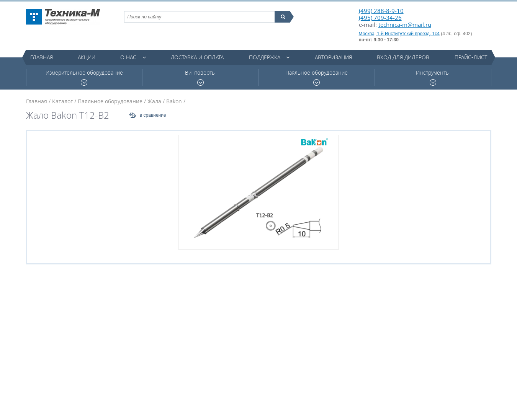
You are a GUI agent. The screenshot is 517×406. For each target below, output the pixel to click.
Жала (154, 101)
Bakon (174, 101)
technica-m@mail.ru (404, 24)
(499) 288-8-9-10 (381, 11)
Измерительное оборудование (84, 77)
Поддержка (264, 57)
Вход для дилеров (403, 57)
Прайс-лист (471, 57)
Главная (41, 57)
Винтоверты (200, 77)
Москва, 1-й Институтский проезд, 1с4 (399, 33)
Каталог (62, 101)
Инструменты (433, 77)
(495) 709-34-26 (380, 17)
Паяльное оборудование (316, 77)
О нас (128, 57)
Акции (86, 57)
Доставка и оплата (197, 57)
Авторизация (333, 57)
